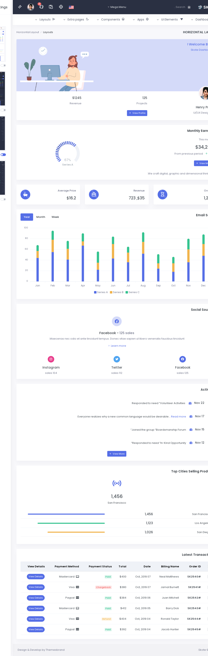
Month (28, 217)
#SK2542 (181, 598)
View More (190, 163)
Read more (165, 416)
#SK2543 (181, 608)
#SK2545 (181, 629)
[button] (189, 19)
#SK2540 (181, 577)
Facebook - (104, 333)
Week (42, 217)
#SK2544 (181, 619)
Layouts (35, 32)
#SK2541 (181, 587)
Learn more (104, 346)
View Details (23, 576)
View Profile (124, 113)
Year (14, 217)
